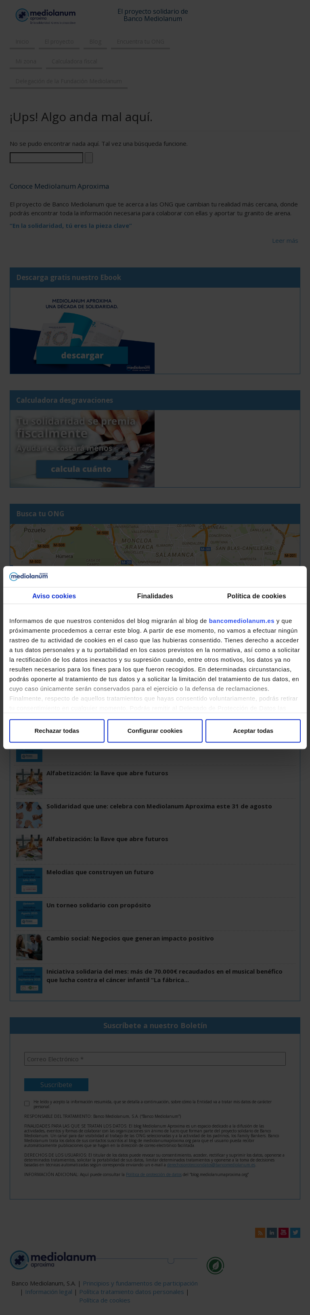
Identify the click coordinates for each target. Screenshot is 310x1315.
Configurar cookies (155, 730)
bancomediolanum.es (241, 620)
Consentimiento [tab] (54, 599)
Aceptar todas (253, 730)
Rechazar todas (56, 730)
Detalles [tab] (155, 599)
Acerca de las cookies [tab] (256, 599)
